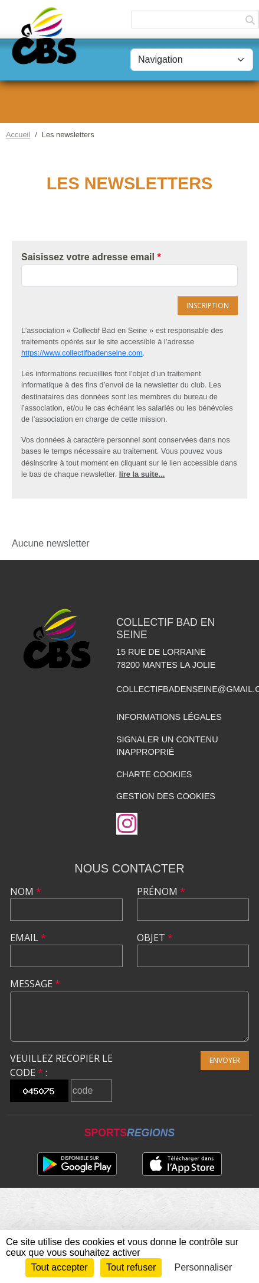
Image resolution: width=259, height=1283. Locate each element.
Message (35, 983)
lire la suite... (142, 474)
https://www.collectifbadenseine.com (82, 352)
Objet (155, 937)
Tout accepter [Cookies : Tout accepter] (59, 1267)
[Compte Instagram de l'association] (126, 824)
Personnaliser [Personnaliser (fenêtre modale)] (203, 1267)
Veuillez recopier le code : (61, 1065)
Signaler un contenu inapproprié (167, 746)
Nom (25, 891)
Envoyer (224, 1060)
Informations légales (169, 717)
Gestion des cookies (165, 796)
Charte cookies (154, 774)
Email (28, 937)
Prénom (161, 891)
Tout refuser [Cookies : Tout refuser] (131, 1267)
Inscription (207, 305)
